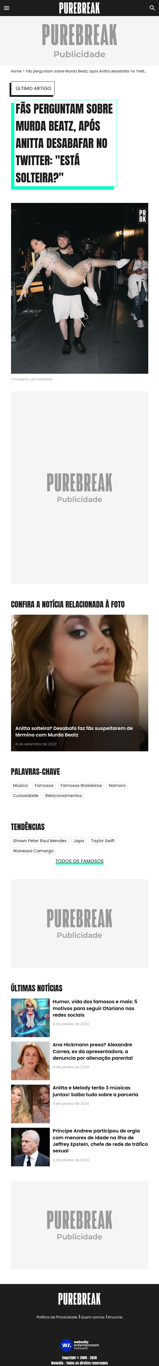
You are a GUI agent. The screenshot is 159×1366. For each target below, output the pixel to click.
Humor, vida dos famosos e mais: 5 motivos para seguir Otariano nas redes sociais (95, 1008)
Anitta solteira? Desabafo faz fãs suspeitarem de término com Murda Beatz (74, 731)
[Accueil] (79, 8)
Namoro (117, 785)
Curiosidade (25, 796)
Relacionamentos (63, 796)
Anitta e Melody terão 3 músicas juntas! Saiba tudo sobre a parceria (95, 1091)
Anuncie (115, 1317)
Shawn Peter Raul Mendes (40, 841)
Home (16, 71)
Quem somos (92, 1317)
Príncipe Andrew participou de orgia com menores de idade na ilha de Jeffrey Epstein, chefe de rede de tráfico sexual (100, 1140)
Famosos (44, 785)
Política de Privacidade (57, 1317)
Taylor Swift (103, 841)
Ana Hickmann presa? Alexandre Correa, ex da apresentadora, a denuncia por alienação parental (93, 1051)
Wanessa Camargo (33, 851)
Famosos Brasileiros (81, 785)
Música (20, 785)
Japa (78, 841)
